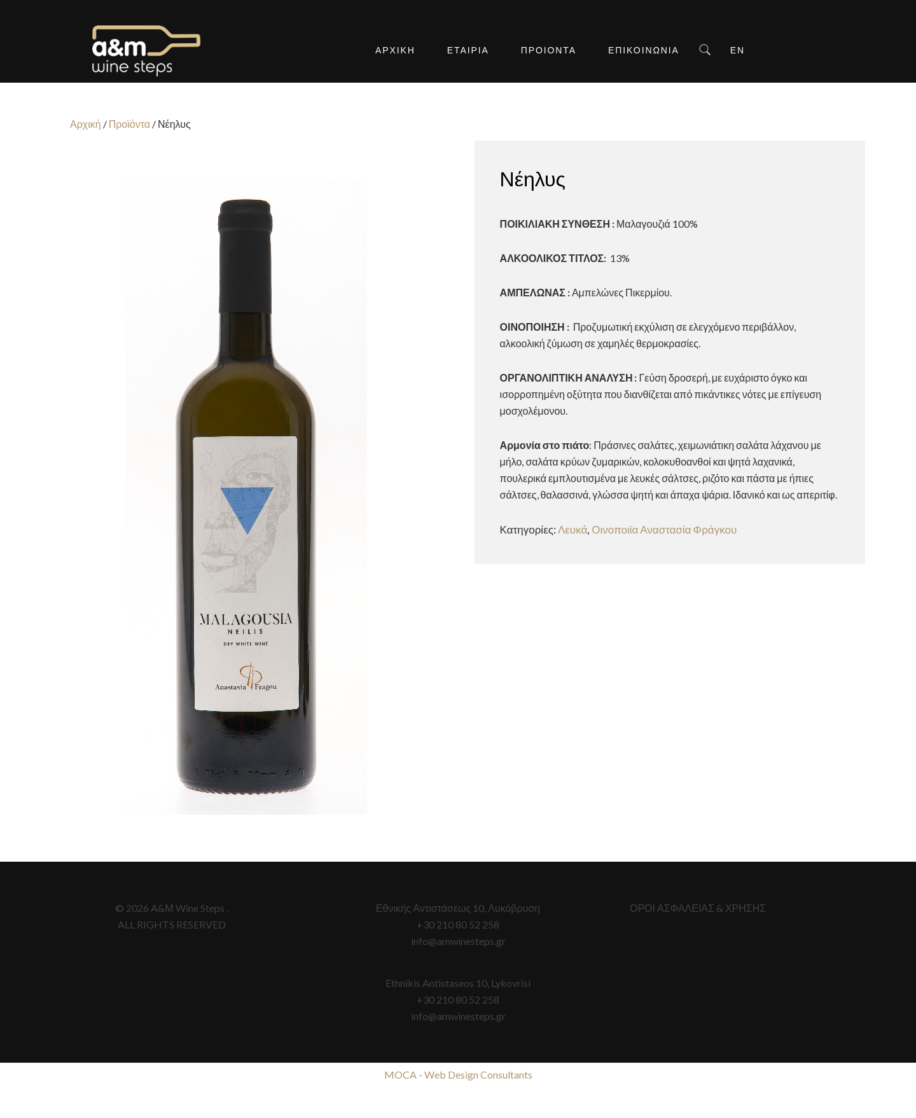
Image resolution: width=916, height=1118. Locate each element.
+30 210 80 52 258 (458, 924)
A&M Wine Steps (146, 50)
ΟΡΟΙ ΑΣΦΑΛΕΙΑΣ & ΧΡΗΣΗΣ (698, 908)
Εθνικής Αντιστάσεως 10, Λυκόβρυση (458, 908)
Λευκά (572, 529)
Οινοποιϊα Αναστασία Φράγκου (664, 529)
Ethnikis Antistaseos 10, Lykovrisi (458, 983)
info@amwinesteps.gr (458, 941)
